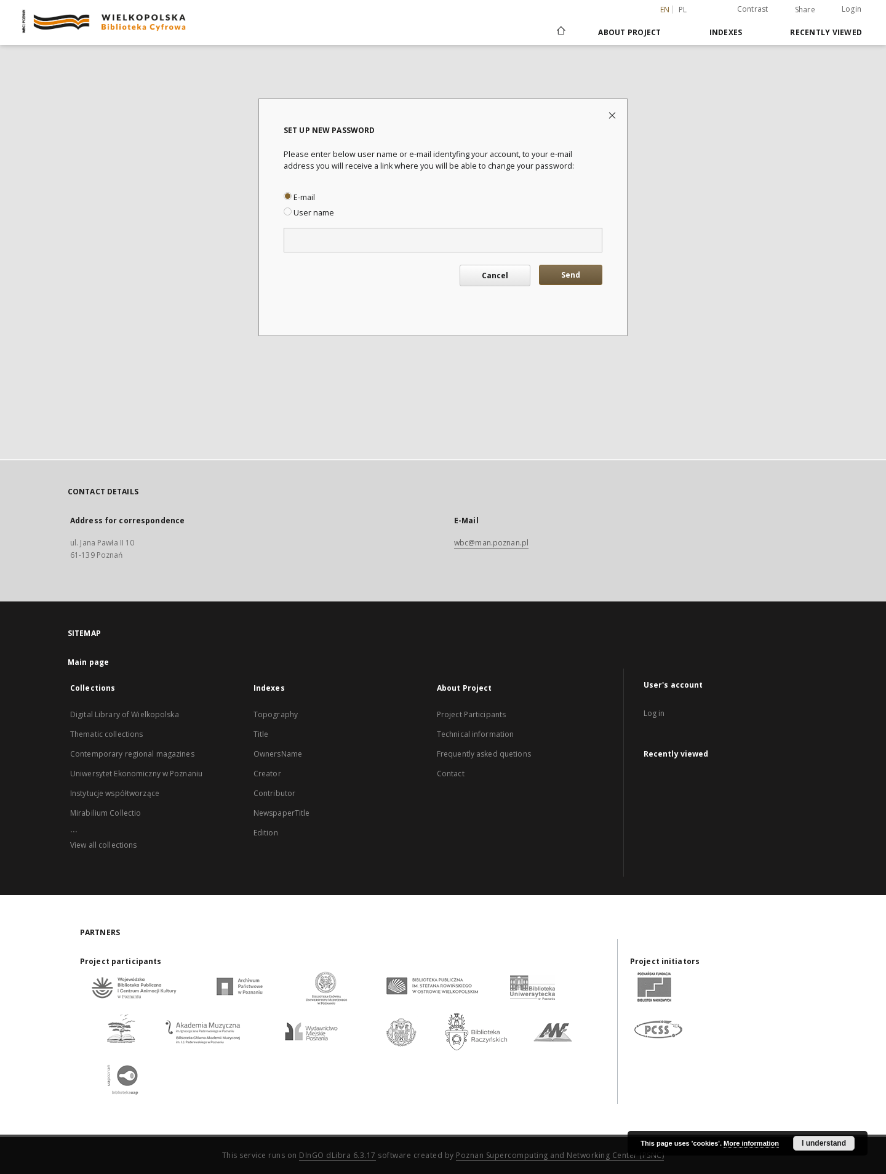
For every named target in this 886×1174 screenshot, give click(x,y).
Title (261, 734)
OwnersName (277, 754)
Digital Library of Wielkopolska (124, 714)
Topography (275, 714)
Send (570, 275)
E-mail (299, 197)
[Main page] (560, 32)
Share (805, 10)
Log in (654, 713)
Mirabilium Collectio (105, 813)
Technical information (475, 734)
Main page (88, 662)
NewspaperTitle (281, 813)
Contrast (752, 9)
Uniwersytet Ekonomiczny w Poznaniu (136, 773)
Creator (267, 773)
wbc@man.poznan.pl (491, 542)
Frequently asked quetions (484, 754)
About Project (629, 32)
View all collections (103, 845)
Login (851, 9)
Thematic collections (106, 734)
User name (309, 212)
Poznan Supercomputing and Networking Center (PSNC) (560, 1155)
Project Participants (471, 714)
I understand (824, 1143)
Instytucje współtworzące (114, 793)
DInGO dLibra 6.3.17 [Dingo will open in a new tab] (337, 1155)
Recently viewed (826, 32)
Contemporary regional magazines (132, 754)
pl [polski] (683, 10)
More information (751, 1143)
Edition (265, 832)
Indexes (726, 32)
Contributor (274, 793)
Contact (451, 773)
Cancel (495, 275)
